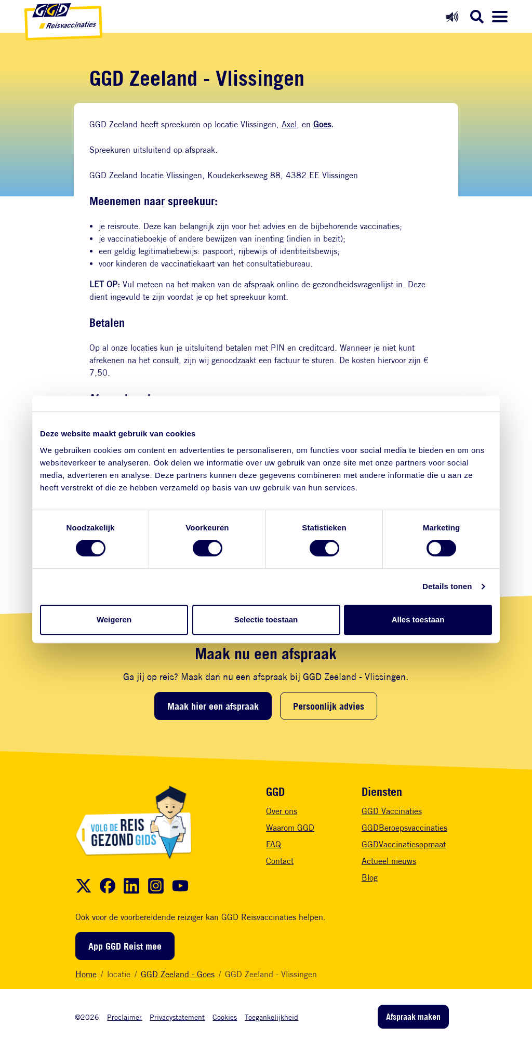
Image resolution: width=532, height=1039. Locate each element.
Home (86, 974)
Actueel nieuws (389, 861)
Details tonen (447, 586)
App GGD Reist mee (125, 946)
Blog (370, 878)
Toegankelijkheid (271, 1017)
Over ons (281, 811)
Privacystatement (177, 1017)
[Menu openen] (500, 17)
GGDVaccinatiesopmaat (404, 844)
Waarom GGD (290, 828)
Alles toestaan (418, 619)
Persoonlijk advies (328, 706)
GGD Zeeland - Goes (178, 974)
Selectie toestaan (266, 619)
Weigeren (114, 619)
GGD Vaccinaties (392, 811)
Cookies (224, 1017)
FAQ (273, 844)
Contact (280, 861)
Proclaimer (124, 1017)
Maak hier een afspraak (213, 706)
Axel (289, 124)
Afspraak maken (413, 1016)
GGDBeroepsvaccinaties (404, 828)
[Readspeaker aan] (452, 16)
